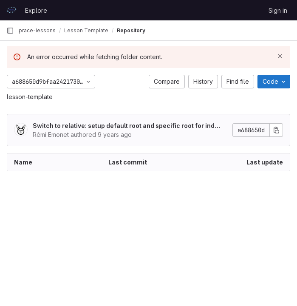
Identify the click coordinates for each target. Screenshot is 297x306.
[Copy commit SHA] (276, 130)
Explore (36, 10)
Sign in (278, 10)
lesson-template (30, 96)
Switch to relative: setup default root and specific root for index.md (125, 126)
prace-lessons (37, 30)
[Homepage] (11, 10)
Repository (131, 30)
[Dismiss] (280, 56)
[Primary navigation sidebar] (10, 30)
